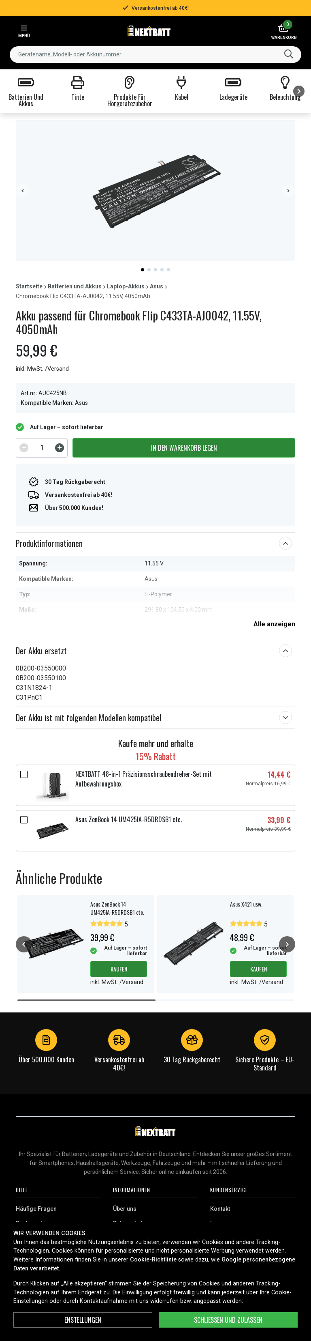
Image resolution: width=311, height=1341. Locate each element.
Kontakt (220, 1209)
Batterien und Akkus (75, 286)
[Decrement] (24, 447)
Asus (156, 286)
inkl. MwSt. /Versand (42, 368)
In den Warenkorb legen (184, 448)
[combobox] (155, 54)
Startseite (29, 286)
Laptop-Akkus (126, 286)
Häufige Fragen (36, 1209)
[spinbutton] (42, 447)
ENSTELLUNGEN (82, 1320)
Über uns (124, 1209)
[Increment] (59, 447)
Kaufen (119, 969)
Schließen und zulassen (228, 1320)
